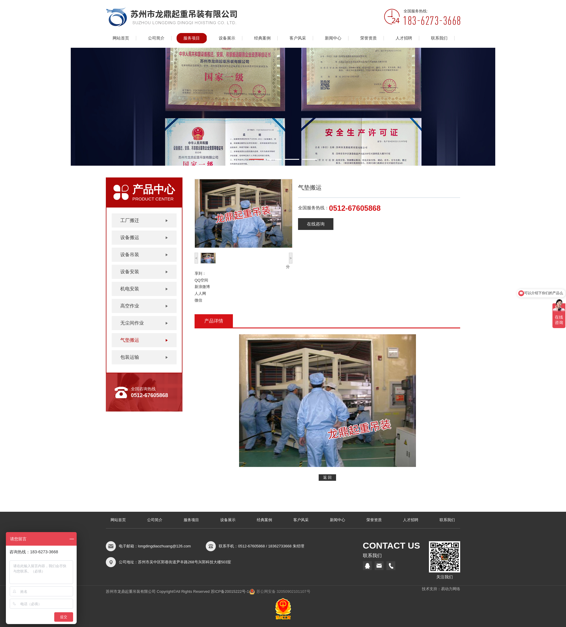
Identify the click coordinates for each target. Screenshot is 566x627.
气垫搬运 (129, 340)
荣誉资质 (368, 38)
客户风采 (297, 38)
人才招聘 (404, 38)
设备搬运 (129, 237)
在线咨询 (316, 223)
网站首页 (121, 38)
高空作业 (129, 305)
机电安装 (129, 288)
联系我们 (439, 38)
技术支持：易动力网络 (441, 589)
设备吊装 (129, 254)
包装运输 (129, 357)
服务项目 (191, 38)
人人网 (200, 293)
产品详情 (213, 320)
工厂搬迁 (129, 220)
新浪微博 (202, 286)
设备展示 (227, 38)
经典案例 (262, 38)
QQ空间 (201, 280)
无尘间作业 (132, 322)
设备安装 (129, 271)
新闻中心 (333, 38)
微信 (198, 300)
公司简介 (156, 38)
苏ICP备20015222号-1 (230, 591)
